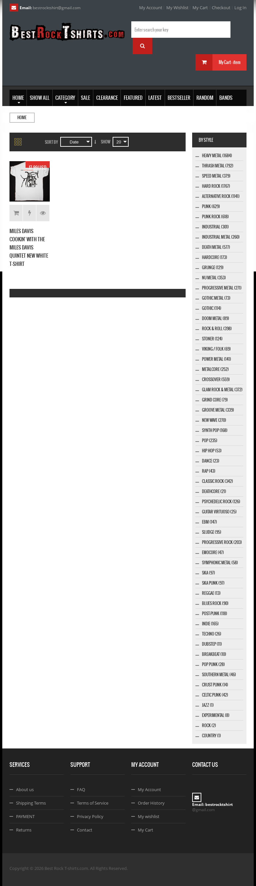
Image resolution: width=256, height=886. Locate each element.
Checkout (221, 8)
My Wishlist (177, 8)
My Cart (200, 8)
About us (25, 789)
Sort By (51, 142)
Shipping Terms (31, 803)
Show (105, 142)
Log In (240, 8)
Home (22, 117)
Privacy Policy (90, 816)
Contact (84, 830)
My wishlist (148, 816)
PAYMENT (25, 816)
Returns (23, 830)
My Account (150, 8)
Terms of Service (92, 803)
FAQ (81, 789)
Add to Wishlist (29, 213)
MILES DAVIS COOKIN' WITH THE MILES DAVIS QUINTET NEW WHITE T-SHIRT (28, 247)
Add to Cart (16, 213)
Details (43, 213)
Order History (151, 803)
